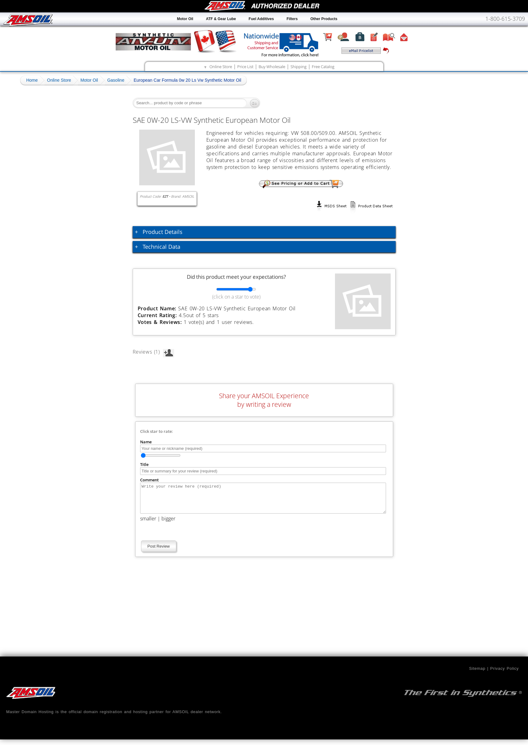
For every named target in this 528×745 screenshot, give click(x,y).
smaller (148, 524)
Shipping (298, 66)
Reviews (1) (153, 351)
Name (146, 442)
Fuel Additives (261, 19)
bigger (168, 524)
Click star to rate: (156, 431)
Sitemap (477, 674)
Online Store (220, 66)
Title (144, 464)
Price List (245, 66)
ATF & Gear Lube (221, 19)
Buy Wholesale (272, 66)
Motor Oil (185, 19)
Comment (149, 480)
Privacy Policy (504, 674)
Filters (292, 19)
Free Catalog (323, 66)
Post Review (159, 551)
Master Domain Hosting (30, 717)
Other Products (323, 19)
